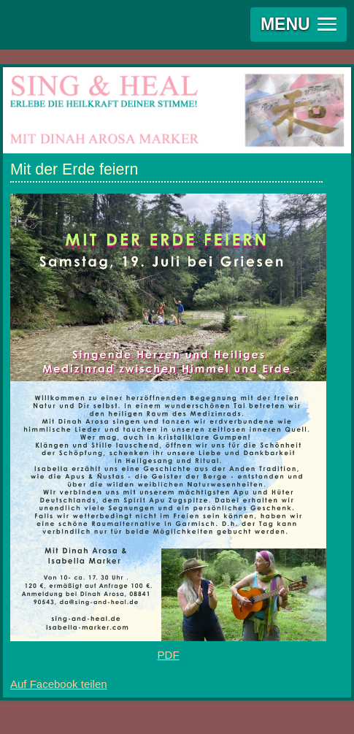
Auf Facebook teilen (58, 684)
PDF (169, 655)
